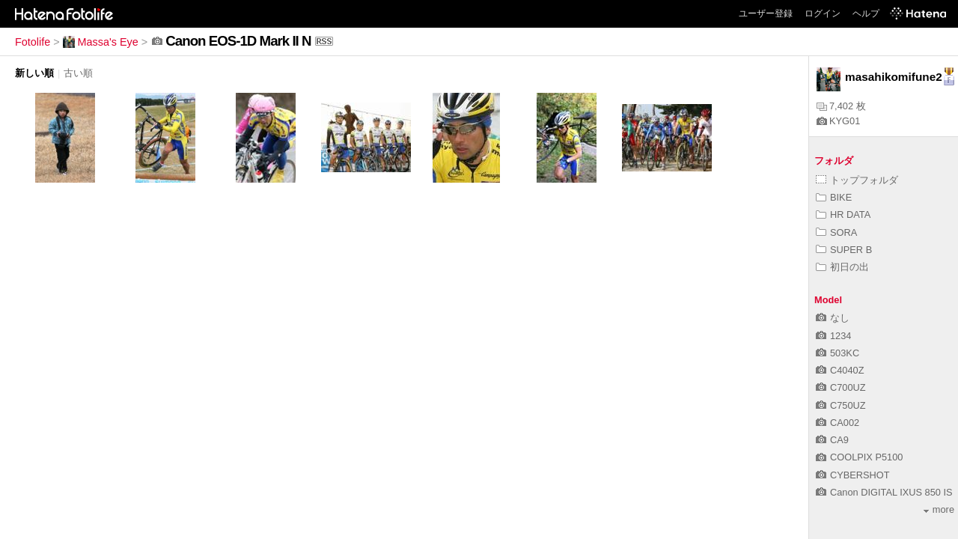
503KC (837, 353)
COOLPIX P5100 (859, 457)
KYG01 (838, 121)
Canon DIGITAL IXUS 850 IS (884, 492)
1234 (833, 335)
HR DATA (843, 214)
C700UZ (841, 387)
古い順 (78, 73)
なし (832, 317)
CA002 (837, 422)
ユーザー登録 (766, 13)
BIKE (834, 197)
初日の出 (842, 266)
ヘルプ (865, 13)
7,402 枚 (841, 106)
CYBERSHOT (853, 475)
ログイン (822, 13)
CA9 (832, 439)
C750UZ (841, 405)
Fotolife (32, 42)
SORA (836, 232)
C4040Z (840, 370)
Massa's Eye (100, 42)
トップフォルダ (857, 180)
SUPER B (844, 249)
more (939, 509)
